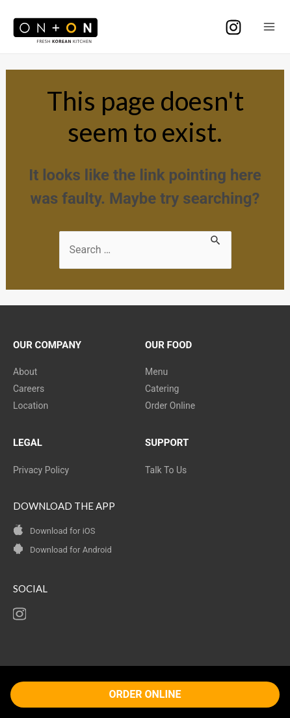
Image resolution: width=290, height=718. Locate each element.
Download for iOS (62, 531)
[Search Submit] (216, 239)
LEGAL (27, 443)
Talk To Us (166, 470)
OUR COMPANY (47, 345)
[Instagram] (233, 27)
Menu (156, 371)
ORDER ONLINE (145, 694)
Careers (28, 388)
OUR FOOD (168, 345)
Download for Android (71, 550)
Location (30, 405)
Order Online (170, 405)
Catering (162, 388)
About (25, 371)
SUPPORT (167, 443)
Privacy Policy (41, 470)
